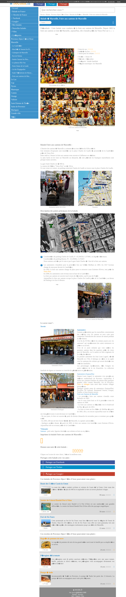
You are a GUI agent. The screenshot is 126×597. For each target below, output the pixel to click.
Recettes (80, 593)
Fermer (118, 1)
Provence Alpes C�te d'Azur (22, 39)
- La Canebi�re (16, 46)
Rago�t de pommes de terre (52, 537)
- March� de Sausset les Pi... (21, 49)
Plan (82, 595)
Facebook (15, 18)
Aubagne (87, 383)
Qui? (72, 595)
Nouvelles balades (18, 28)
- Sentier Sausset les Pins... (20, 59)
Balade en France (18, 11)
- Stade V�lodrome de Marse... (22, 73)
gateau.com (81, 591)
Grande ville (15, 113)
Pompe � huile (46, 571)
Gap (12, 83)
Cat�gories (16, 35)
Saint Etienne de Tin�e (20, 103)
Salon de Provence (18, 107)
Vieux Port (47, 270)
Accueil (14, 8)
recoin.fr (78, 588)
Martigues (15, 110)
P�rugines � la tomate (50, 554)
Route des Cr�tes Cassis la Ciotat (54, 483)
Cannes (14, 93)
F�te (13, 117)
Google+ (15, 22)
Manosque (15, 89)
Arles (79, 383)
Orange (14, 96)
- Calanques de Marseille (19, 53)
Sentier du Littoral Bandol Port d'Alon (56, 499)
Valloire (14, 100)
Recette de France (19, 15)
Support (77, 595)
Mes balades (16, 25)
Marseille (14, 42)
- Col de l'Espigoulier (18, 69)
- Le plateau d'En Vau (18, 63)
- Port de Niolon (16, 56)
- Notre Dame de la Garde (20, 66)
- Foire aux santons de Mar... (20, 76)
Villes (14, 32)
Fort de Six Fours (47, 516)
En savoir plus (111, 1)
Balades (74, 593)
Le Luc (13, 79)
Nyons (13, 86)
